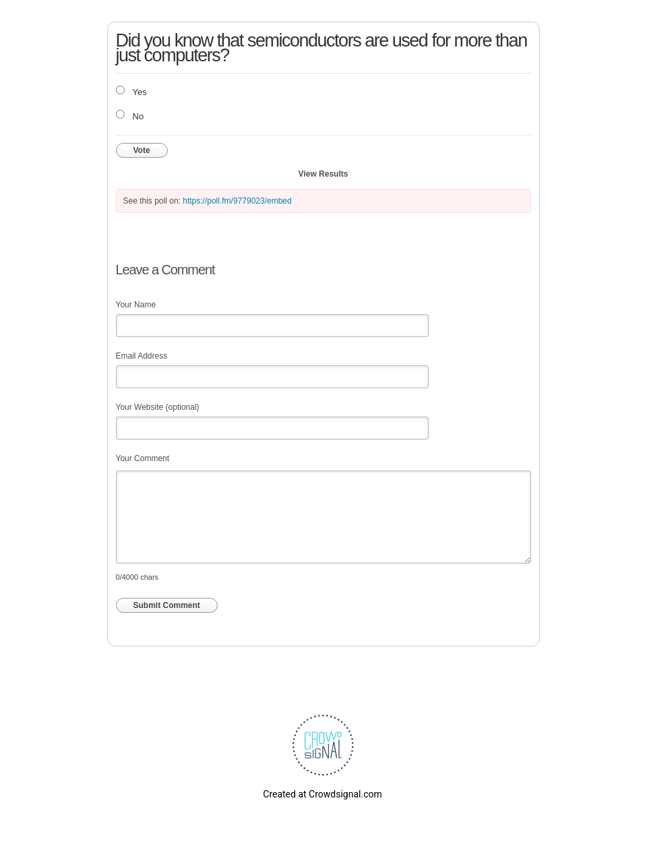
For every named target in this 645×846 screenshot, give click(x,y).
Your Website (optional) (157, 407)
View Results (323, 174)
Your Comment (143, 458)
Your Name (136, 304)
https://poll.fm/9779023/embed (237, 201)
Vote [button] (141, 150)
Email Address (142, 356)
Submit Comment (166, 605)
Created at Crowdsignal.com (322, 794)
